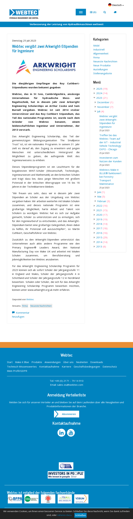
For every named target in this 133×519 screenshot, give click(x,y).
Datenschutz (110, 366)
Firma (25, 305)
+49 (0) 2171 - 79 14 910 (68, 380)
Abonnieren (69, 414)
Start (10, 362)
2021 (101, 210)
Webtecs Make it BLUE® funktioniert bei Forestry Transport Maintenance (110, 178)
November (105, 106)
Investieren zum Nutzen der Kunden (110, 161)
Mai (101, 196)
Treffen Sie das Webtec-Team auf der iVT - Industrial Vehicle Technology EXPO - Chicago (110, 143)
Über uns (68, 362)
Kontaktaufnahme (49, 366)
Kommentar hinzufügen (20, 314)
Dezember (105, 102)
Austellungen (100, 69)
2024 (101, 93)
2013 (101, 246)
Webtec (30, 299)
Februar (103, 201)
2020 (101, 214)
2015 (101, 237)
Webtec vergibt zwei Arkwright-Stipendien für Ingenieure (45, 48)
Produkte (36, 362)
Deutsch (116, 5)
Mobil (96, 45)
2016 (101, 233)
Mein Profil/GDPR (17, 370)
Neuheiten (82, 362)
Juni (101, 192)
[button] (93, 12)
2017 (101, 228)
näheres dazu (64, 515)
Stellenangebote (102, 73)
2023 (101, 97)
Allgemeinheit (100, 53)
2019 (101, 219)
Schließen (80, 515)
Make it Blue (22, 362)
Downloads (96, 362)
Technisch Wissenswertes (22, 366)
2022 (101, 205)
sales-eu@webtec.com (70, 384)
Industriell (99, 49)
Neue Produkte (102, 65)
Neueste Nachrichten (41, 305)
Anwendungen (53, 362)
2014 (101, 242)
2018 (101, 223)
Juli (100, 111)
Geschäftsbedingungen (87, 366)
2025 (101, 88)
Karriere (66, 366)
